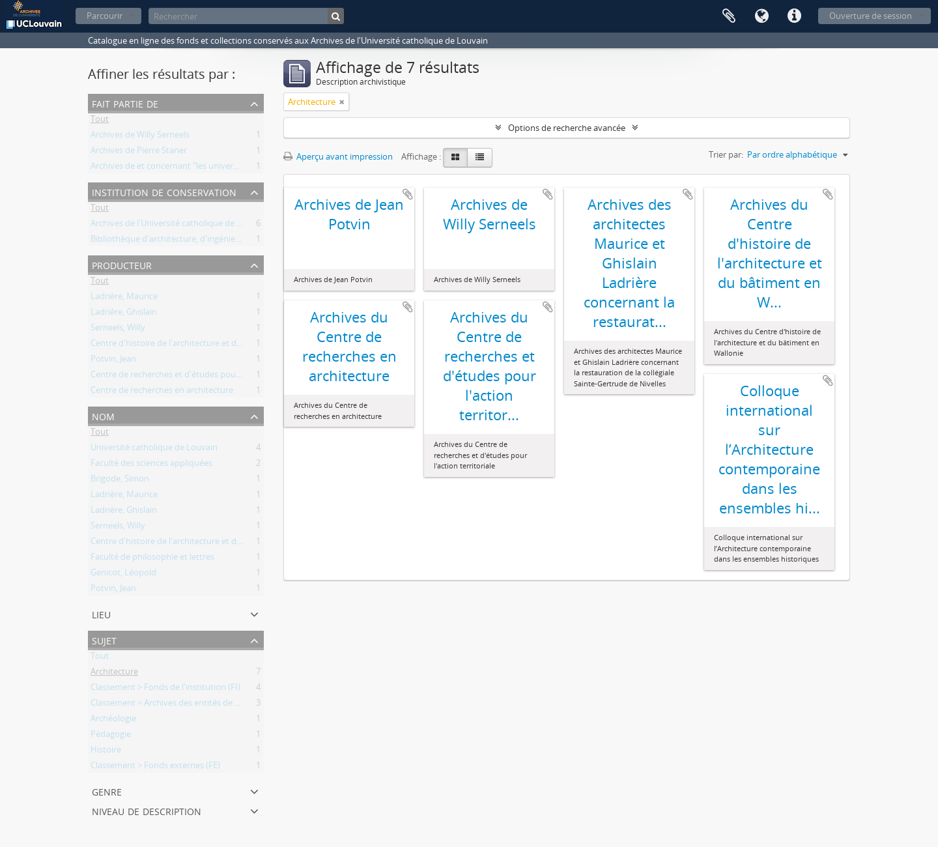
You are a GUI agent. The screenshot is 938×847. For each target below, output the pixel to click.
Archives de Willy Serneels (140, 137)
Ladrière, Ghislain (124, 314)
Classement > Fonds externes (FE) (155, 767)
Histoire (106, 752)
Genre (107, 790)
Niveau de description (146, 810)
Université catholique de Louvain (154, 449)
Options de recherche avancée (566, 128)
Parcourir (104, 16)
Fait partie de (125, 102)
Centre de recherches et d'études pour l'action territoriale (201, 376)
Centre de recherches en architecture (162, 392)
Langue (761, 16)
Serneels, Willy (118, 330)
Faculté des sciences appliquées (151, 465)
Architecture (114, 674)
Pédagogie (111, 736)
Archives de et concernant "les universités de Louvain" (195, 168)
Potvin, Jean (113, 361)
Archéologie (113, 720)
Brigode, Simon (120, 481)
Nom (103, 415)
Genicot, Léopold (123, 575)
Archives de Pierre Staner (139, 152)
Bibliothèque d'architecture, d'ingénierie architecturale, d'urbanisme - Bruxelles (243, 241)
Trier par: (726, 154)
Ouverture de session (870, 16)
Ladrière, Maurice (124, 298)
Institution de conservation (164, 191)
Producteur (122, 264)
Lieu (101, 613)
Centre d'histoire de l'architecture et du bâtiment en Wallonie (208, 345)
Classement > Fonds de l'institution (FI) (165, 689)
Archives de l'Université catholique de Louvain (179, 225)
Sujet (104, 639)
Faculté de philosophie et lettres (152, 559)
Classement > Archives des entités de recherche (182, 705)
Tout (100, 121)
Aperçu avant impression (338, 156)
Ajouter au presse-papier (407, 194)
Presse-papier (729, 16)
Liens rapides (794, 16)
